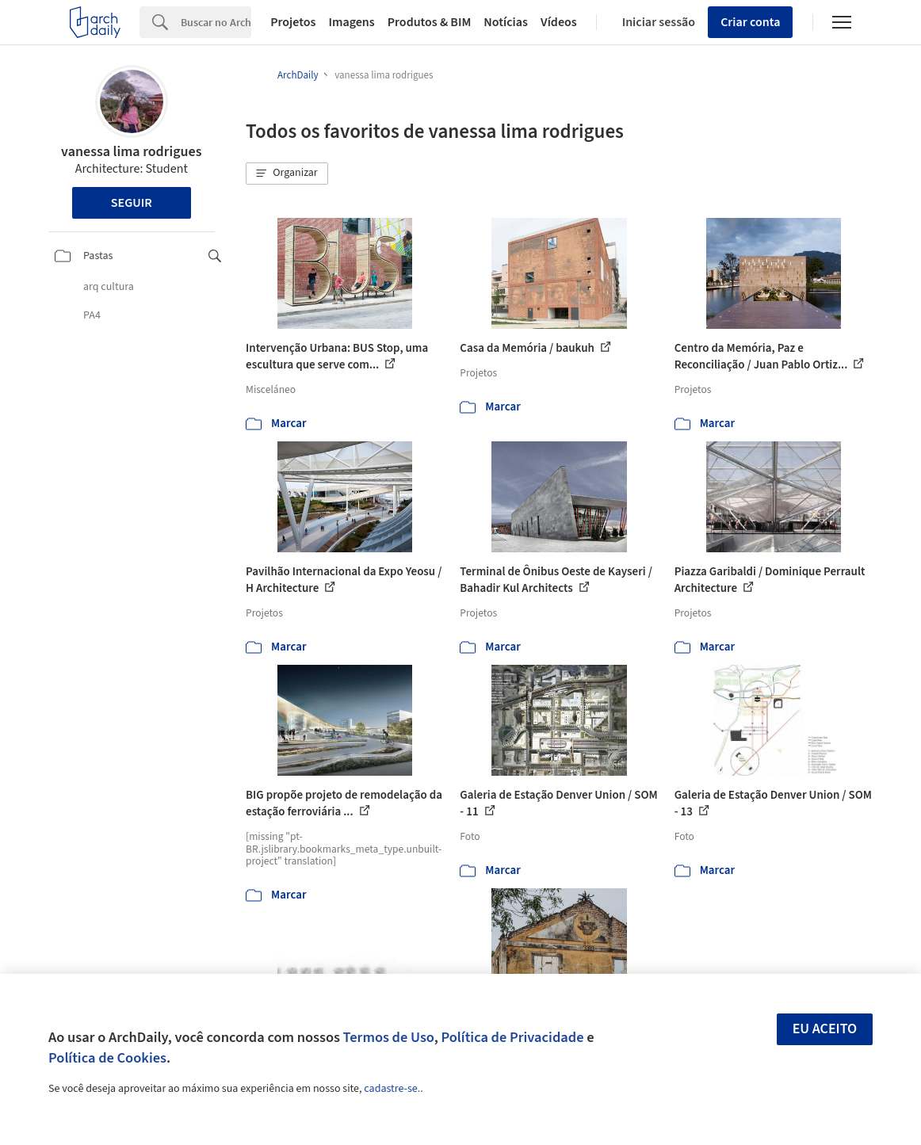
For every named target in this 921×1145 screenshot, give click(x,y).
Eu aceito (825, 1029)
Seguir (131, 203)
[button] (287, 173)
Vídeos (559, 22)
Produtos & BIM (430, 22)
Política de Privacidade (512, 1037)
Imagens (351, 22)
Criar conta (750, 22)
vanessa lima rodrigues (131, 152)
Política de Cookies (107, 1058)
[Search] (216, 22)
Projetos (292, 22)
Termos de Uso (388, 1037)
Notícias (505, 22)
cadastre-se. (392, 1089)
